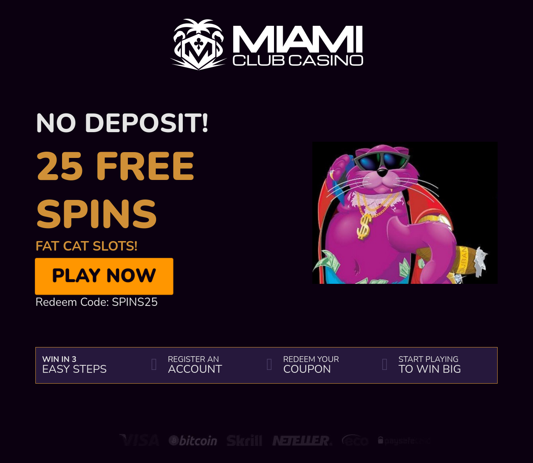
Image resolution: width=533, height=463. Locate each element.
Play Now (104, 276)
